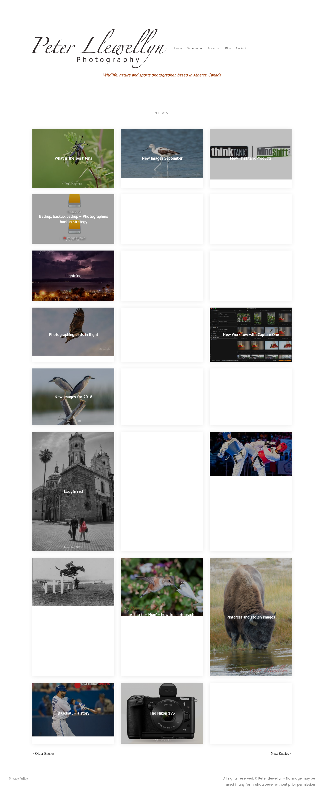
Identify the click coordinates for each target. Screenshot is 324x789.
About (212, 48)
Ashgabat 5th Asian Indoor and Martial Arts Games (162, 396)
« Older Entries (43, 753)
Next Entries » (281, 753)
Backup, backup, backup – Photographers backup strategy (73, 219)
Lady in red (73, 491)
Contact (241, 48)
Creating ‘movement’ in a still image (250, 275)
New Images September (162, 158)
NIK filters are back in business (162, 275)
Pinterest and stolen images (250, 617)
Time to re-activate (250, 713)
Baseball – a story (73, 713)
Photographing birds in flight (73, 334)
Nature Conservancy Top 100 (250, 396)
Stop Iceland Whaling (162, 219)
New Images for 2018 (73, 396)
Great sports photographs (73, 617)
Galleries (192, 48)
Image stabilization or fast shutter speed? (251, 491)
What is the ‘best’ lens (73, 158)
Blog (228, 48)
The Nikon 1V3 (162, 713)
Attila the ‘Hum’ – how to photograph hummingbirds (162, 617)
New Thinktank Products (251, 158)
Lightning (73, 275)
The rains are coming (162, 334)
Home (178, 48)
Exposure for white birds (251, 219)
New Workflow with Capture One (251, 334)
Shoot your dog (162, 491)
